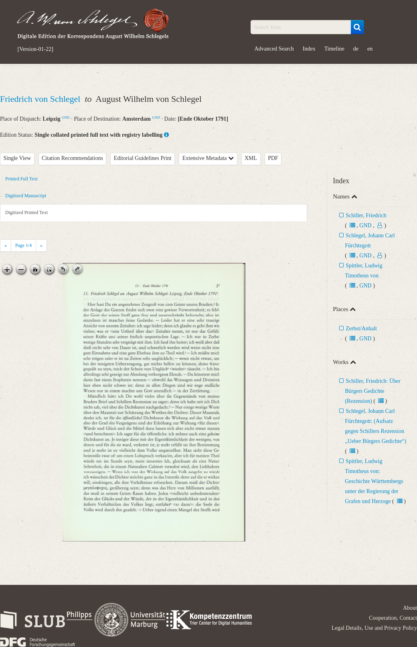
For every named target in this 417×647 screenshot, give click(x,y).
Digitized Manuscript (25, 195)
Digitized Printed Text (26, 212)
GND (66, 117)
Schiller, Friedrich (366, 215)
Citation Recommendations (72, 158)
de (355, 49)
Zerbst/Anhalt (361, 329)
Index (309, 49)
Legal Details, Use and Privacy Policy (374, 628)
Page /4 (23, 245)
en (369, 49)
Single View (17, 158)
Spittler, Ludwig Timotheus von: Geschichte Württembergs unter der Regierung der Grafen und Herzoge (374, 481)
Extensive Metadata (208, 158)
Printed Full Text (21, 179)
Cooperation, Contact (393, 618)
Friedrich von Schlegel (41, 99)
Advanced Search (274, 49)
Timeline (334, 49)
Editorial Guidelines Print (143, 158)
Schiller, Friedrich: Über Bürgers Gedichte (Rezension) (373, 391)
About (410, 608)
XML (251, 158)
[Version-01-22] (35, 49)
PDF (273, 158)
